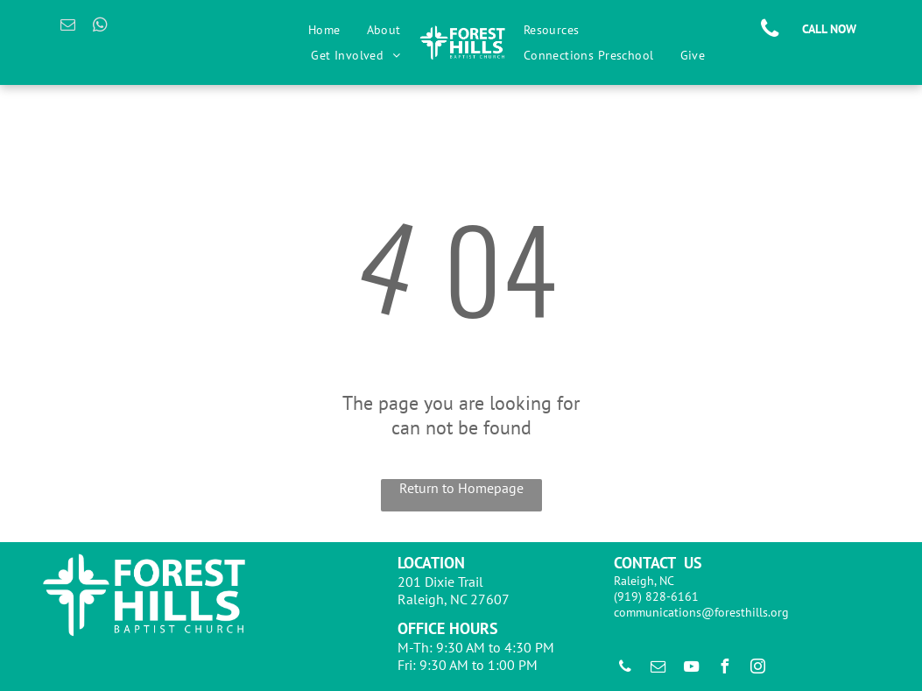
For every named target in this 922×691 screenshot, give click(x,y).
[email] (68, 27)
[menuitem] (324, 30)
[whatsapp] (100, 27)
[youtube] (691, 668)
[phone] (625, 668)
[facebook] (725, 668)
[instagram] (758, 668)
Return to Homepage (461, 488)
